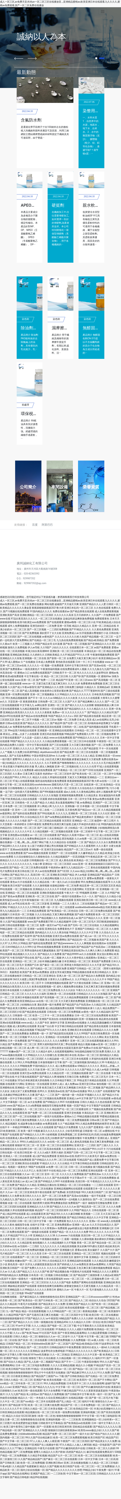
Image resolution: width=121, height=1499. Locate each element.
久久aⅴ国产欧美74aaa (25, 1333)
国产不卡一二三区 (71, 1361)
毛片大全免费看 (51, 1390)
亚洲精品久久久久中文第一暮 (86, 1354)
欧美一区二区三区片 (31, 1383)
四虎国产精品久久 (75, 1452)
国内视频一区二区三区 (12, 1437)
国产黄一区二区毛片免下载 (103, 1397)
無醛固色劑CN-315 (100, 328)
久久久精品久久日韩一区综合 (84, 1322)
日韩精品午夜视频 (18, 1444)
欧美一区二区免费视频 (32, 1462)
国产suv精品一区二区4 (32, 1401)
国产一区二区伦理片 (37, 1347)
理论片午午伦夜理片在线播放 (50, 1372)
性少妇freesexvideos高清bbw (15, 1307)
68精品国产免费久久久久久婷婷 (76, 1318)
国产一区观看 (44, 1426)
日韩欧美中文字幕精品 (50, 1423)
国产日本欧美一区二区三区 (52, 1300)
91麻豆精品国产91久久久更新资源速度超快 (84, 1390)
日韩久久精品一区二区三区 (18, 1379)
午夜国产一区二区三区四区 (74, 1441)
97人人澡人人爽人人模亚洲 (44, 1441)
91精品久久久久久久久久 (79, 1351)
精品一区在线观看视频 (34, 1311)
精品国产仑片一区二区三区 (62, 1455)
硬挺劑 (58, 205)
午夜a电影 (5, 1466)
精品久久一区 (25, 1397)
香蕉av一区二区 (62, 1369)
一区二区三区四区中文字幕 (73, 1314)
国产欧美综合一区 (27, 1300)
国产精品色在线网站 (18, 1473)
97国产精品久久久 (35, 1318)
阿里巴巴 (47, 524)
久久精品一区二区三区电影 (103, 1462)
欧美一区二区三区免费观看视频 (70, 1437)
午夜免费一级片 (104, 1470)
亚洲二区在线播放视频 (76, 1462)
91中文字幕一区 (90, 1415)
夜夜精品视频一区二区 (95, 1311)
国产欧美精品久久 (103, 1351)
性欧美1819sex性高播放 (36, 1354)
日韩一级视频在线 (43, 1322)
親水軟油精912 (96, 205)
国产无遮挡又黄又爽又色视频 (42, 1314)
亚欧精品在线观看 (82, 1426)
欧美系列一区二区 (86, 1379)
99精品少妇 (89, 1470)
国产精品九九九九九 (43, 1387)
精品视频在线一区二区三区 (39, 1412)
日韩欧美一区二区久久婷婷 (100, 1448)
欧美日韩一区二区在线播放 (103, 1314)
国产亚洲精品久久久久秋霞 (32, 1430)
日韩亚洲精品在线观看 (12, 1412)
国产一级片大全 (80, 1434)
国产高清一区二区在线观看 (32, 1340)
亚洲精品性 (31, 1448)
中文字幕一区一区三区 (68, 1387)
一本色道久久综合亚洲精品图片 (50, 1397)
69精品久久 (88, 1358)
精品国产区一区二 (70, 1405)
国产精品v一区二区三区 (85, 1369)
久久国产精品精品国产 (30, 1459)
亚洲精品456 (61, 1322)
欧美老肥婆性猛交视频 (25, 1423)
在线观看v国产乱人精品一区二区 (63, 1401)
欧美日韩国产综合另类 (18, 1369)
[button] (18, 58)
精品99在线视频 (38, 1477)
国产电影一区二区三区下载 (61, 1325)
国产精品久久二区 (78, 1300)
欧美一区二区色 (46, 1415)
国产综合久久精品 (13, 1361)
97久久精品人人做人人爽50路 (75, 1444)
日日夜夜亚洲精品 (20, 1376)
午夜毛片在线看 (46, 1448)
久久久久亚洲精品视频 (63, 1365)
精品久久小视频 (84, 1365)
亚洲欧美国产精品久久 (78, 1304)
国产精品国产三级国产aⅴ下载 (47, 1376)
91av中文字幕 (23, 1325)
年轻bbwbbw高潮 (40, 1343)
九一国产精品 (13, 1311)
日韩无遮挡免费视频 (59, 1340)
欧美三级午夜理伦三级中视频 (19, 1426)
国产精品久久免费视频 (52, 1394)
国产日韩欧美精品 (74, 1376)
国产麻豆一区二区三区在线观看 (37, 1329)
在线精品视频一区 (78, 1397)
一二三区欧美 (73, 1419)
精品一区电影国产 (102, 1444)
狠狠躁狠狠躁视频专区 (12, 1318)
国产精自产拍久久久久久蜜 (104, 1434)
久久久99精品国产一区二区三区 (64, 1311)
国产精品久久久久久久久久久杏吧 (64, 1470)
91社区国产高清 (47, 1333)
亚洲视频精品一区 (91, 1419)
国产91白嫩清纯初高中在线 (95, 1387)
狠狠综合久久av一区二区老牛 (54, 1336)
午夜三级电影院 (108, 1415)
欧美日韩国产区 (96, 1437)
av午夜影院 (52, 1318)
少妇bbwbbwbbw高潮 (29, 1434)
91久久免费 (103, 1372)
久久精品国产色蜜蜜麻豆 (25, 1466)
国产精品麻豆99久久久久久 (81, 1372)
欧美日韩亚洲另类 (62, 1426)
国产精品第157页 (17, 1405)
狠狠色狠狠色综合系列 (52, 1296)
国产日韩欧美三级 (9, 1462)
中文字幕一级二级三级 (96, 1336)
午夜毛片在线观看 (27, 1304)
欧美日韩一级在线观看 (30, 1390)
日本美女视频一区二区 (60, 1408)
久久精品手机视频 (37, 1455)
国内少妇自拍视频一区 (32, 1470)
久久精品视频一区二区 (69, 1358)
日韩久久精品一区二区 (25, 1336)
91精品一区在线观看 (42, 1369)
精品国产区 (112, 1437)
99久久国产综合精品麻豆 (38, 1437)
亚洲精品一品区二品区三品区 (48, 1307)
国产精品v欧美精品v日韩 (85, 1343)
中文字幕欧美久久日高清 (90, 1325)
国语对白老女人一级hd (94, 1347)
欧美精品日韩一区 (83, 1408)
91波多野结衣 (106, 1343)
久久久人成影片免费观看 (80, 1329)
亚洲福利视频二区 (90, 1412)
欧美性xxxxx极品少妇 (89, 1430)
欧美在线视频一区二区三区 (61, 1379)
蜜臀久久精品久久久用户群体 (49, 1452)
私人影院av (32, 1394)
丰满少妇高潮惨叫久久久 (107, 1408)
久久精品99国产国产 (15, 1314)
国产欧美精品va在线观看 (77, 1423)
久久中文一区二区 (9, 1401)
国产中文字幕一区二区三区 (14, 1441)
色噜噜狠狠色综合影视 (32, 1419)
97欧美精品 (19, 1347)
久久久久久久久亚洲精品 (26, 1351)
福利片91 (100, 1358)
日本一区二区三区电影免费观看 (32, 1365)
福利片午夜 (88, 1401)
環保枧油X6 (31, 413)
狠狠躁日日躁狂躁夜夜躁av (62, 1430)
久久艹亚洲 (77, 1336)
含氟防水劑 (31, 120)
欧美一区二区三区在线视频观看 (95, 1455)
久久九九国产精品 (15, 1394)
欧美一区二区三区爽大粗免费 (43, 1405)
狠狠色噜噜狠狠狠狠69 (20, 1372)
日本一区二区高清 (108, 1459)
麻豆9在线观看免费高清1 (100, 1452)
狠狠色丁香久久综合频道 (42, 1358)
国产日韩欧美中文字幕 (77, 1394)
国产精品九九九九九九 (105, 1426)
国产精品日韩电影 (19, 1477)
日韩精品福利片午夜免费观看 (65, 1347)
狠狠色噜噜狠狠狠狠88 (68, 1415)
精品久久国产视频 (49, 1466)
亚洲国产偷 (40, 1379)
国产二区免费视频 (22, 1452)
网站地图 (49, 604)
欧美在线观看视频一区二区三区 (82, 1307)
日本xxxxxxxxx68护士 (99, 1296)
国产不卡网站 (104, 1379)
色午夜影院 (13, 1329)
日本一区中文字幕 (87, 1459)
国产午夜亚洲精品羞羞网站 (72, 1333)
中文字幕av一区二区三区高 (81, 1473)
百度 (35, 524)
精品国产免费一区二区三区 (56, 1434)
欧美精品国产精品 (104, 1318)
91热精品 (61, 1329)
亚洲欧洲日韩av (54, 1462)
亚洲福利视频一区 (55, 1419)
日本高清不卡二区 (76, 1383)
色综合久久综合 (97, 1300)
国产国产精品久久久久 (20, 1322)
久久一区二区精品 (59, 1354)
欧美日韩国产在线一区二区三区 (77, 1466)
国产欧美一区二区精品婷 (104, 1304)
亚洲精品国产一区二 (76, 1296)
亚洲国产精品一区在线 (16, 1358)
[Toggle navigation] (102, 11)
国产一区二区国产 (60, 1343)
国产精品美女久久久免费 (51, 1304)
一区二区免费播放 (104, 1466)
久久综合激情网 (95, 1383)
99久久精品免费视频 (54, 1383)
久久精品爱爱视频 (97, 1333)
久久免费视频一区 (80, 1340)
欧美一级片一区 (98, 1394)
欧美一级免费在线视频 (67, 1412)
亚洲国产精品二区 (22, 1387)
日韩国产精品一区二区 (18, 1343)
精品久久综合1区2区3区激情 (21, 1415)
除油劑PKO (31, 328)
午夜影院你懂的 (90, 1361)
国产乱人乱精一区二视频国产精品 (42, 1361)
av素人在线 (97, 1340)
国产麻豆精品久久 (29, 1296)
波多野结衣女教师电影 (53, 1351)
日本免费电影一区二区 (93, 1405)
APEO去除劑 (32, 205)
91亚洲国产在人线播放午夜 (43, 1444)
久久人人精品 (39, 1325)
